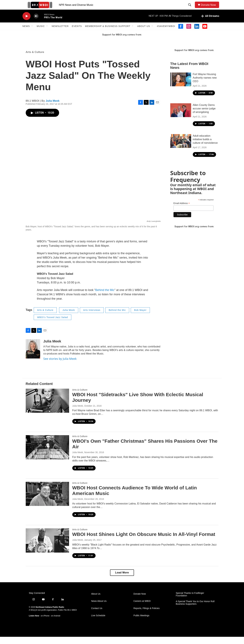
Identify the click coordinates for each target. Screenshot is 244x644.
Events (77, 33)
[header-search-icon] (190, 8)
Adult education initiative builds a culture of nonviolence (205, 146)
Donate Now (210, 8)
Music (41, 33)
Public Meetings (141, 623)
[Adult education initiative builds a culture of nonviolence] (180, 148)
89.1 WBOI (72, 617)
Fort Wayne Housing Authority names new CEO (205, 85)
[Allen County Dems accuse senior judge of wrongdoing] (180, 117)
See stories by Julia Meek (60, 366)
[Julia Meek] (33, 356)
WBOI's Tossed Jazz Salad (52, 324)
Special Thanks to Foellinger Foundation (190, 601)
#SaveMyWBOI (166, 33)
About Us (143, 33)
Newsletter (60, 33)
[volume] (36, 23)
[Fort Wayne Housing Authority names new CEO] (180, 87)
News (26, 33)
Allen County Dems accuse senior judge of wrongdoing (204, 116)
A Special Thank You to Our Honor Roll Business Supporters (195, 609)
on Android (55, 623)
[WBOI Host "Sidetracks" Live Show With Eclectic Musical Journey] (47, 408)
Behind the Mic (104, 297)
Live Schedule (98, 623)
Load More (122, 579)
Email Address (181, 210)
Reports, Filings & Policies (146, 615)
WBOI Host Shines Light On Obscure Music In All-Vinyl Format (143, 541)
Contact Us (96, 615)
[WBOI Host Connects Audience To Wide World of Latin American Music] (47, 501)
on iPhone (45, 623)
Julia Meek (52, 108)
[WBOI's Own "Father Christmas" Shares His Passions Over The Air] (47, 454)
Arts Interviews (91, 317)
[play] (26, 23)
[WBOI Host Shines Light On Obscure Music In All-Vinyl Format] (47, 548)
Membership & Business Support (107, 33)
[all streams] (210, 23)
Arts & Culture (35, 59)
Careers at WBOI (142, 608)
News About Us (99, 608)
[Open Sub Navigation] (32, 33)
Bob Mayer (140, 317)
